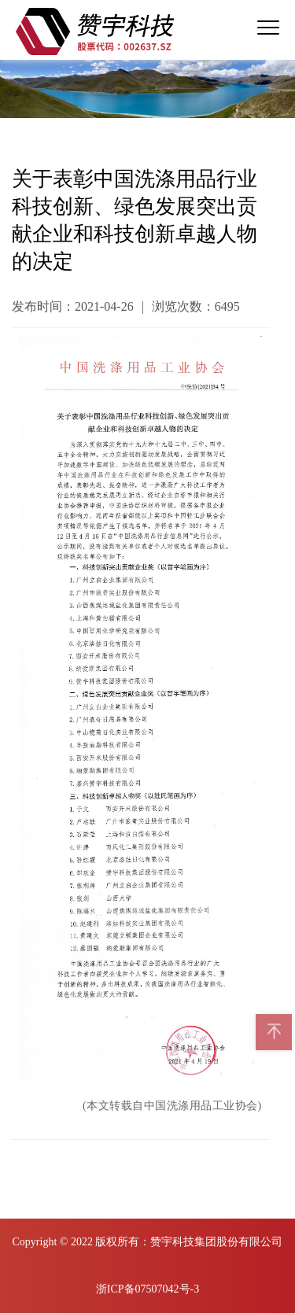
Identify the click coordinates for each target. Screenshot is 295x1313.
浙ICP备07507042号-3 (147, 1289)
